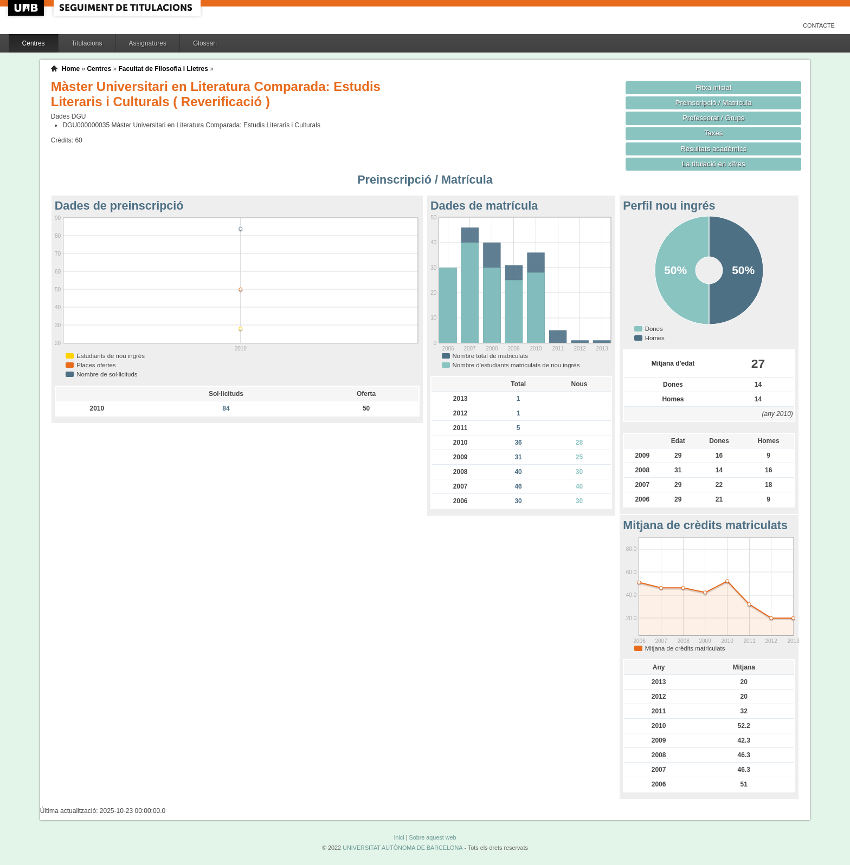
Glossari (205, 43)
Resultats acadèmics (713, 149)
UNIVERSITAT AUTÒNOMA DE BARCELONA (402, 847)
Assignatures (147, 43)
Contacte (819, 25)
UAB (27, 8)
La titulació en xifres (713, 164)
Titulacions (87, 43)
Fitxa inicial (713, 87)
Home (71, 69)
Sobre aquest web (432, 837)
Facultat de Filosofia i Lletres (163, 69)
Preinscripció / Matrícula (713, 103)
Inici (399, 837)
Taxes (713, 133)
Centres (33, 43)
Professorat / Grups (713, 118)
